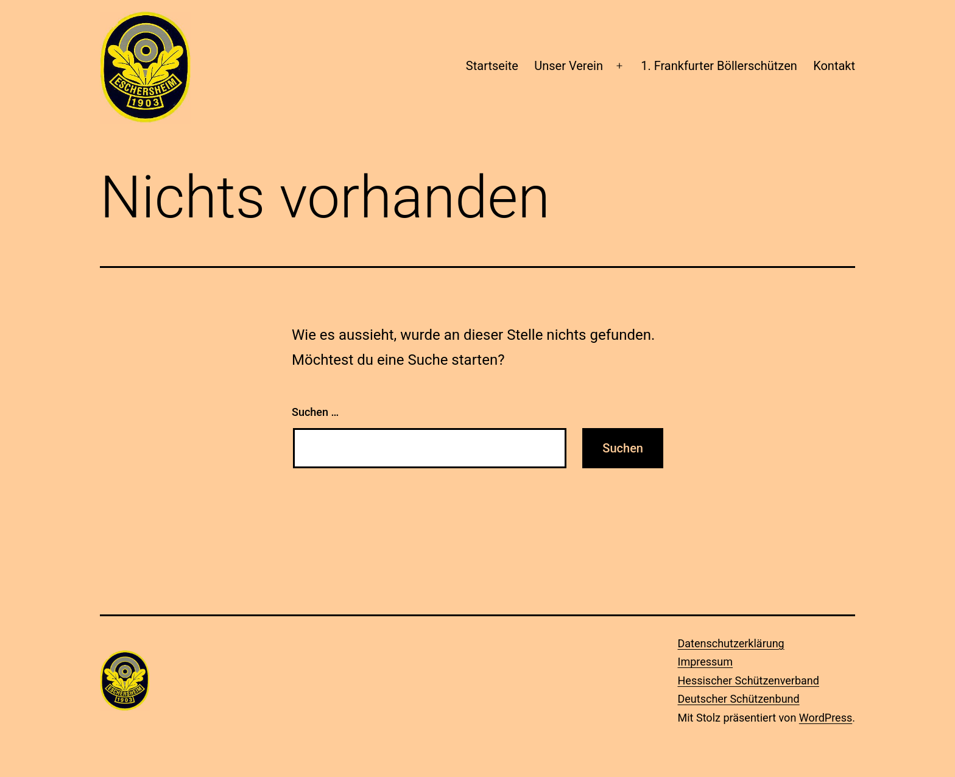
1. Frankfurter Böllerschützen (719, 65)
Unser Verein (568, 65)
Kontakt (834, 65)
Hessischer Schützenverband (748, 680)
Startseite (492, 65)
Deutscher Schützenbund (739, 698)
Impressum (705, 661)
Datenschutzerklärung (731, 643)
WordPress (825, 717)
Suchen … (315, 412)
